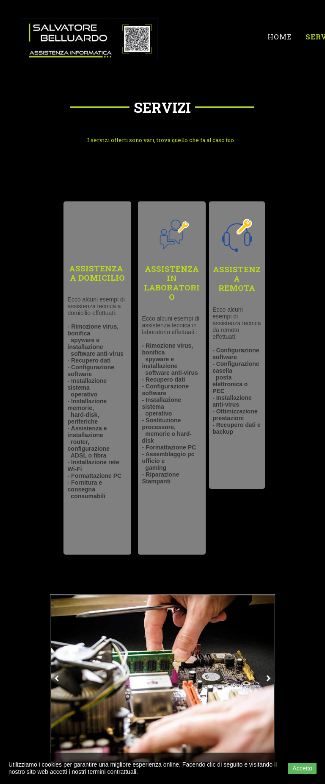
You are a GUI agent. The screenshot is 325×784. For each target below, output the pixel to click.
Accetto (302, 768)
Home (279, 37)
